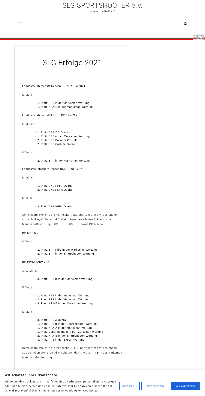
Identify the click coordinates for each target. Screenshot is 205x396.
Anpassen (128, 386)
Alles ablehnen (155, 386)
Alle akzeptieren (185, 386)
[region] (102, 383)
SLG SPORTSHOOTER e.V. (102, 5)
